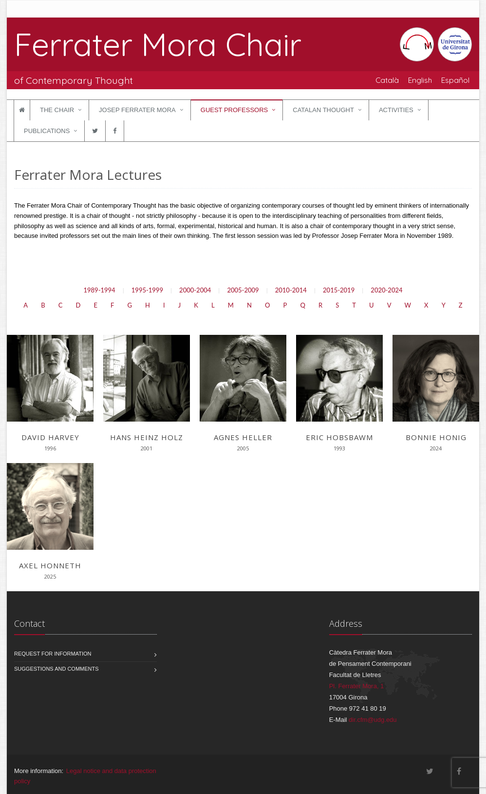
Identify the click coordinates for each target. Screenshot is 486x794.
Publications (47, 131)
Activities (396, 110)
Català (387, 80)
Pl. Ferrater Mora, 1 (356, 686)
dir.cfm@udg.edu (372, 719)
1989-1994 (99, 290)
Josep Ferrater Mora (137, 110)
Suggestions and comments (56, 669)
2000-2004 (195, 290)
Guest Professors (234, 110)
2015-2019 (339, 290)
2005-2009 (243, 290)
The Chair (57, 110)
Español (455, 80)
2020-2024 (386, 290)
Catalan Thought (323, 110)
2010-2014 (291, 290)
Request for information (53, 654)
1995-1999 (147, 290)
